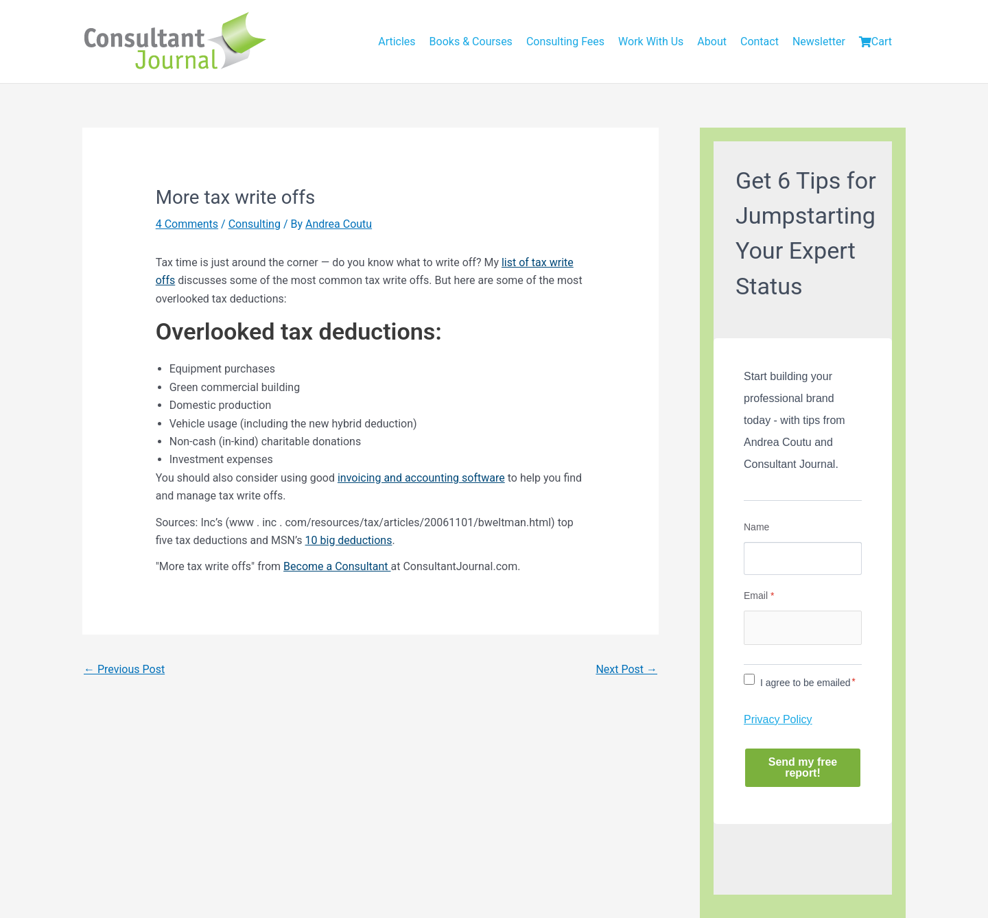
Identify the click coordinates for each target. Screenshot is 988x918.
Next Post (626, 669)
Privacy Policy (778, 719)
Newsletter (818, 41)
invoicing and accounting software (421, 477)
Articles (396, 41)
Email (759, 595)
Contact (759, 41)
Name (756, 526)
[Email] (803, 628)
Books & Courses (471, 41)
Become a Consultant (336, 566)
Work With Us (650, 41)
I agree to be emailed (805, 682)
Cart (875, 41)
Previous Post (124, 669)
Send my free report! (802, 767)
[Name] (803, 558)
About (712, 41)
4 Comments (187, 224)
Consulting (254, 224)
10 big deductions (348, 540)
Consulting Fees (565, 41)
